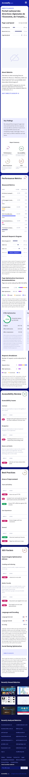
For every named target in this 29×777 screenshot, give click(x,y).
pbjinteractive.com (21, 736)
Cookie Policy (14, 762)
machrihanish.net (6, 736)
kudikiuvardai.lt (20, 732)
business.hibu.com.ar (7, 728)
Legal (22, 757)
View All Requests (14, 252)
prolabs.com (4, 744)
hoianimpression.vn (6, 725)
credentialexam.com (21, 725)
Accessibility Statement (7, 760)
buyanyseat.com (5, 748)
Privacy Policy (5, 762)
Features (9, 757)
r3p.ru (2, 751)
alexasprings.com (21, 744)
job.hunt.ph (4, 732)
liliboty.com (19, 728)
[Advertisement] (14, 43)
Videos (3, 757)
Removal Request (21, 760)
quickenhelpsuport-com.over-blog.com (8, 740)
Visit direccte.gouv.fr (10, 93)
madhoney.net (20, 751)
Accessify (7, 3)
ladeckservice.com (21, 748)
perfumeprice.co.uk (21, 740)
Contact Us (16, 757)
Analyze (24, 768)
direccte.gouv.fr (8, 8)
